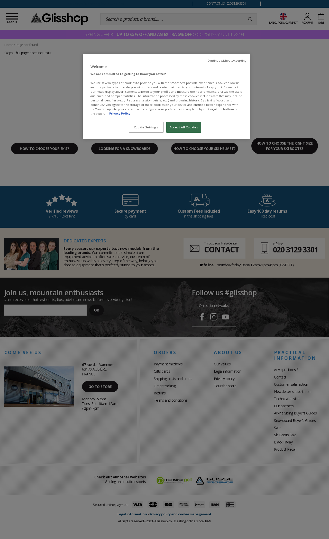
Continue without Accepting (226, 60)
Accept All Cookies (183, 127)
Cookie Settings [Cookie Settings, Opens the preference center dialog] (146, 127)
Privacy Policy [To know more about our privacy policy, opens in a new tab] (119, 113)
